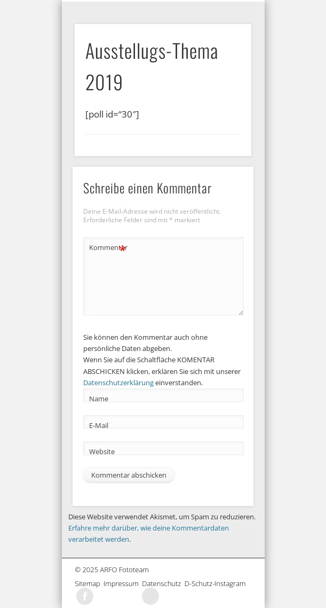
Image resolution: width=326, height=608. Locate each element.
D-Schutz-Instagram (217, 583)
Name (98, 398)
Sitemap (89, 583)
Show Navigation (242, 8)
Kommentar (107, 247)
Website (102, 451)
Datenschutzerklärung (118, 382)
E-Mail (98, 425)
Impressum (123, 583)
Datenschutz (163, 583)
